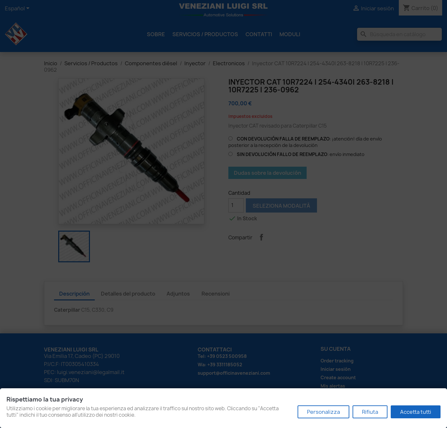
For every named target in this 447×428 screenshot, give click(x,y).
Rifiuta (370, 411)
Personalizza (323, 411)
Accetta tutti (415, 411)
